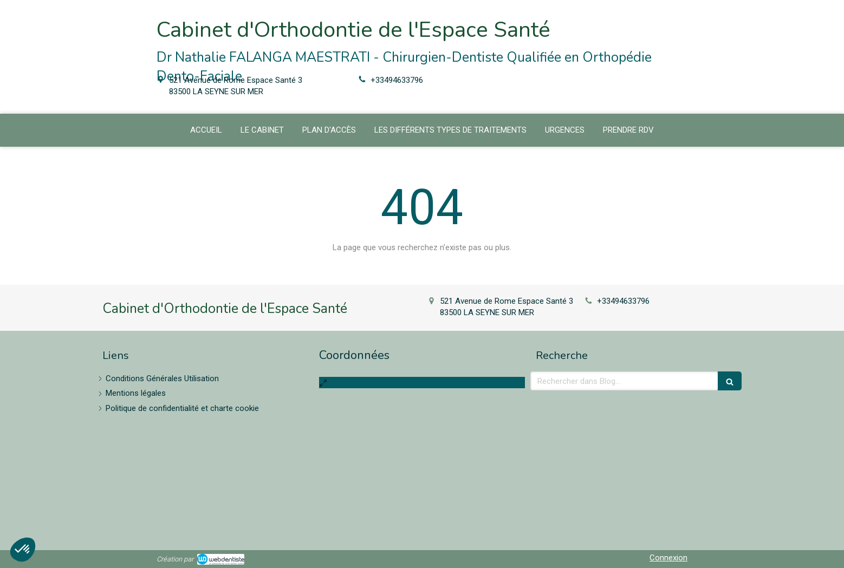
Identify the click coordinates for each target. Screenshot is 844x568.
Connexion (668, 558)
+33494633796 (397, 80)
